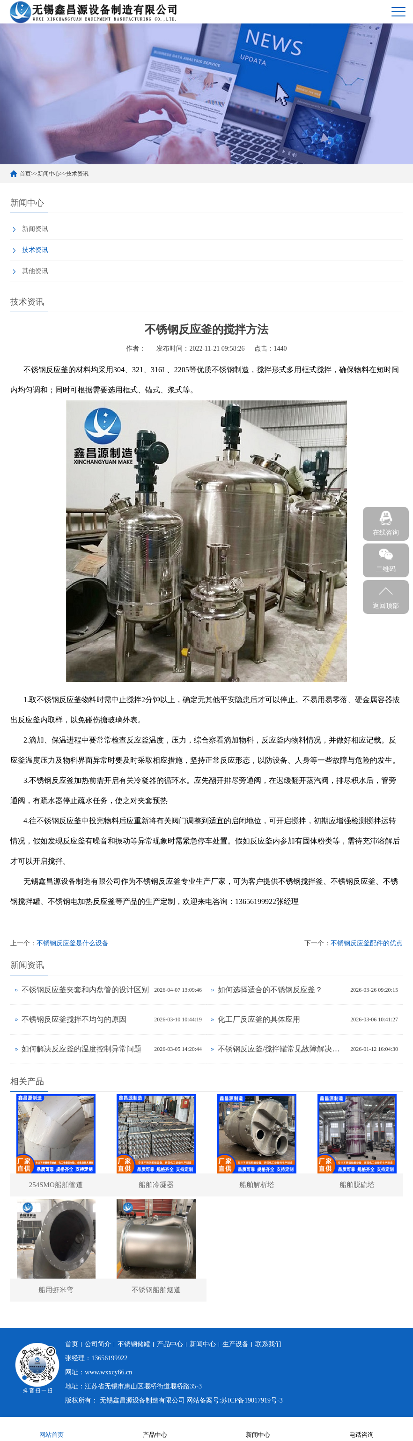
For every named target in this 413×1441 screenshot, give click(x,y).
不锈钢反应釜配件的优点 (367, 943)
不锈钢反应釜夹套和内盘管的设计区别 (85, 990)
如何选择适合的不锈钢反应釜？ (270, 990)
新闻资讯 (35, 228)
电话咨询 (361, 1428)
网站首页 (51, 1428)
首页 (25, 173)
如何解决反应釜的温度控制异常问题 (81, 1049)
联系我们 (268, 1344)
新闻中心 (48, 173)
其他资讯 (35, 271)
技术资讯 (77, 173)
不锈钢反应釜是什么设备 (73, 943)
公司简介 (98, 1344)
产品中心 (170, 1344)
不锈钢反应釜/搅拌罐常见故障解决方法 (282, 1049)
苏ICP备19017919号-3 (251, 1400)
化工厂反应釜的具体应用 (259, 1019)
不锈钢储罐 (134, 1344)
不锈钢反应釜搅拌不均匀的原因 (74, 1019)
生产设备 (235, 1344)
